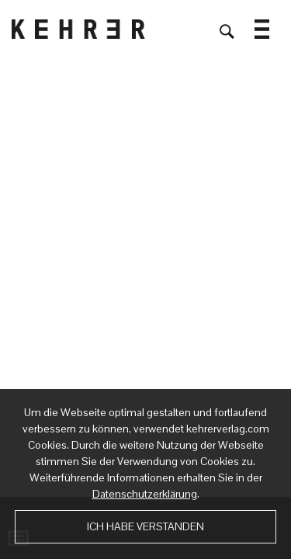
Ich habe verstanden (145, 526)
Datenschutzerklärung (144, 494)
